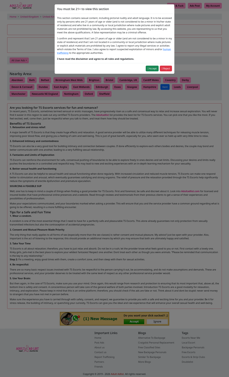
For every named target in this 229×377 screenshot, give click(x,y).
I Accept (152, 68)
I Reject (166, 68)
